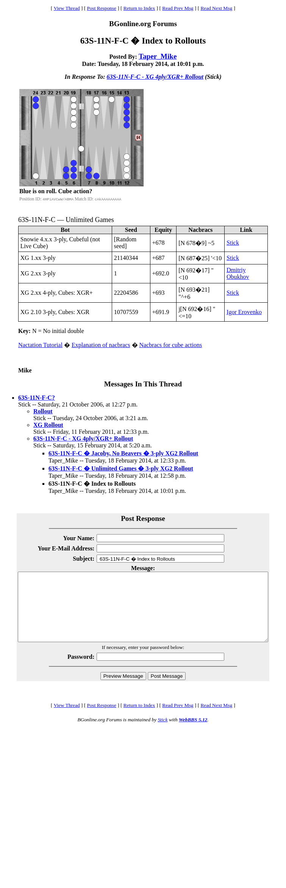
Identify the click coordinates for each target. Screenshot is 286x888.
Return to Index (139, 8)
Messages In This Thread (143, 384)
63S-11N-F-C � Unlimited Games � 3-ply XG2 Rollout (120, 468)
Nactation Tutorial (40, 345)
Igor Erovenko (244, 312)
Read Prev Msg (177, 8)
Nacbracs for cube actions (170, 345)
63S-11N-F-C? (36, 397)
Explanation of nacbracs (101, 345)
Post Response (101, 8)
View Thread (67, 8)
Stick (233, 242)
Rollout (43, 411)
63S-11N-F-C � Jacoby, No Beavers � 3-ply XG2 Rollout (123, 453)
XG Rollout (48, 425)
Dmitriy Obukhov (238, 273)
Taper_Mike (158, 56)
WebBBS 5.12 (193, 733)
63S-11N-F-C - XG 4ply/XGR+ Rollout (155, 76)
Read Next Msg (216, 8)
